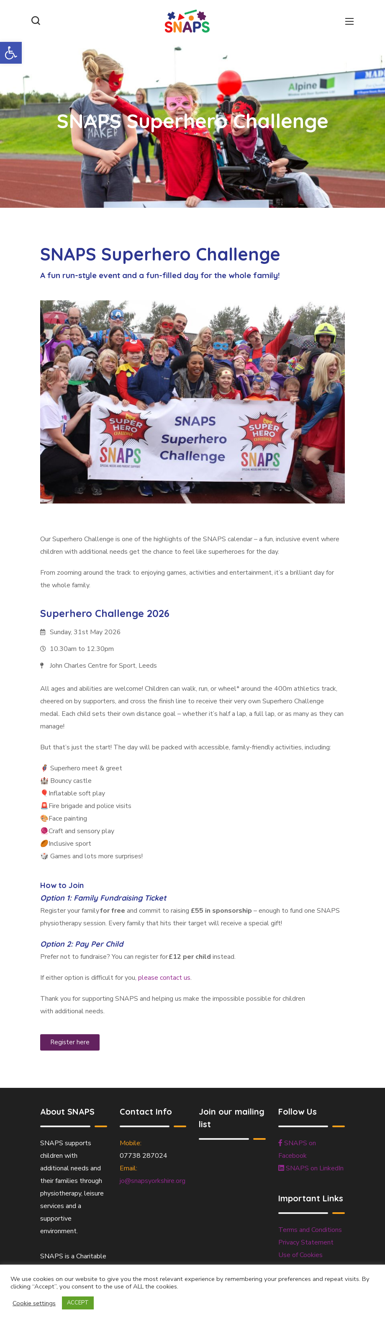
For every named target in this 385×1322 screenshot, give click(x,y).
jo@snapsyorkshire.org (152, 1180)
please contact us (164, 977)
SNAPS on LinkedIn (311, 1168)
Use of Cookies (300, 1255)
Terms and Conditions (310, 1229)
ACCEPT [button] (78, 1303)
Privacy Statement (306, 1242)
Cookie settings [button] (34, 1303)
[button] (11, 53)
